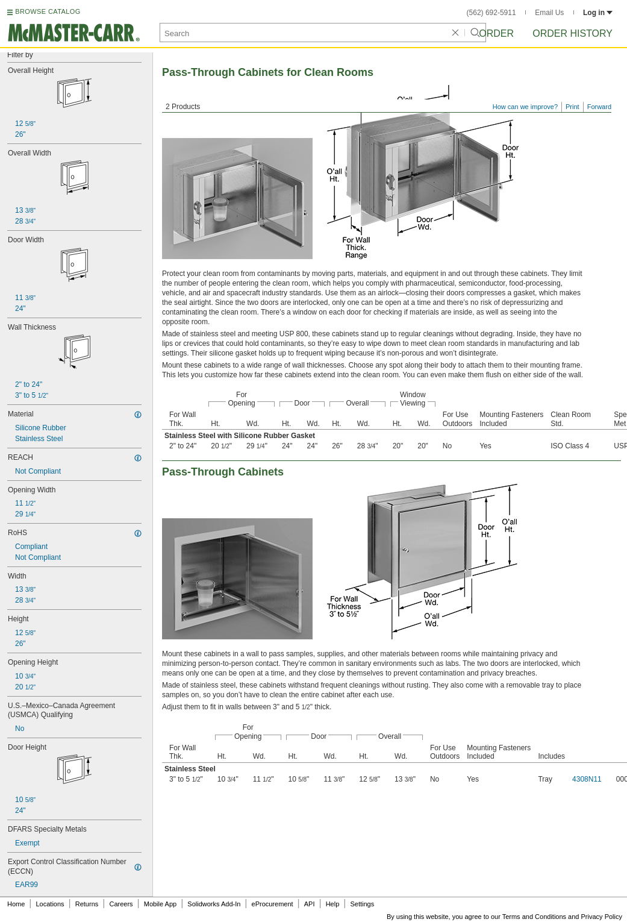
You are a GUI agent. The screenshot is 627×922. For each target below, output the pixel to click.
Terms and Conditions (534, 916)
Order (496, 33)
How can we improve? (525, 106)
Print (572, 106)
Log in (598, 12)
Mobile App (160, 904)
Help (333, 904)
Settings (362, 904)
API (309, 904)
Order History (572, 33)
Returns (87, 904)
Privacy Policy (601, 916)
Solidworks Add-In (213, 904)
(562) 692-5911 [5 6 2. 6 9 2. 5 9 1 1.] (491, 12)
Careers (121, 904)
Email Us (549, 12)
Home (16, 904)
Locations (50, 904)
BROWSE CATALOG (47, 11)
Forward (599, 106)
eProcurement (272, 904)
